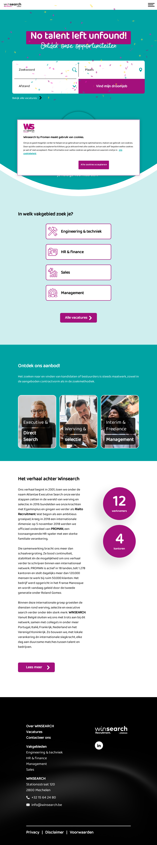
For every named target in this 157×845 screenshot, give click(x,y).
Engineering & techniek (44, 752)
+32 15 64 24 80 (43, 797)
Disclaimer (54, 832)
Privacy (32, 832)
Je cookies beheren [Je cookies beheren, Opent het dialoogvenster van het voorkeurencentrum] (62, 164)
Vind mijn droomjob (111, 86)
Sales (30, 770)
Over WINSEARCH (40, 726)
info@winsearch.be (46, 805)
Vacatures (34, 732)
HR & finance (36, 758)
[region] (78, 147)
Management (36, 764)
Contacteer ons (38, 738)
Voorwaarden (81, 832)
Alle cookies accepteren (94, 165)
